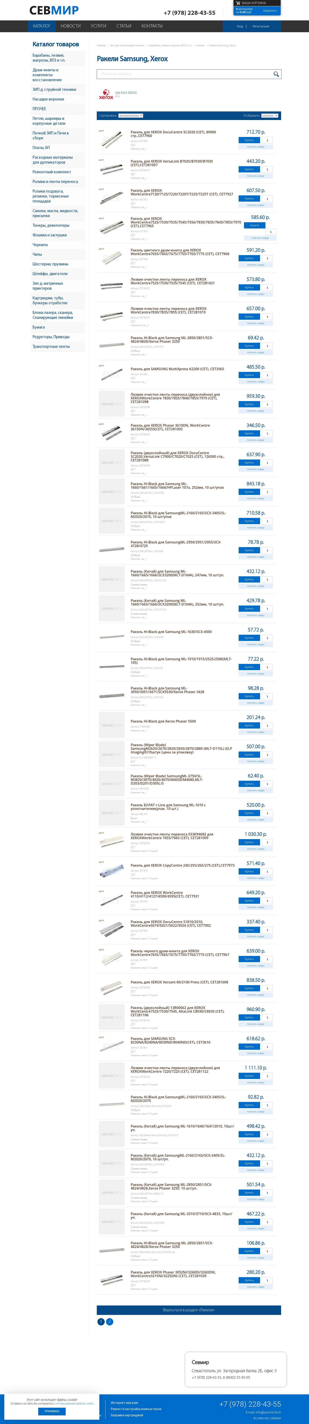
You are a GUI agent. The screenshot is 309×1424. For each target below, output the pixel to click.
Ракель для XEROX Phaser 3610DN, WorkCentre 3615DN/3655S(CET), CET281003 (170, 427)
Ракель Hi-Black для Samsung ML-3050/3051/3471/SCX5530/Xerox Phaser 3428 (167, 690)
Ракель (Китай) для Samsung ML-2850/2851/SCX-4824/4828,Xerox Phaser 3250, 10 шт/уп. (171, 1186)
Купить (249, 140)
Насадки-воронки (48, 99)
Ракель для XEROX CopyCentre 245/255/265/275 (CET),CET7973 (183, 865)
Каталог (41, 26)
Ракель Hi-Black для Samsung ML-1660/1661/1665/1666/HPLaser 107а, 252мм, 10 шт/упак (177, 485)
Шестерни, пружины (50, 264)
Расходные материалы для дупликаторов (53, 160)
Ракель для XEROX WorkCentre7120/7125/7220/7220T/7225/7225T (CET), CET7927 (182, 192)
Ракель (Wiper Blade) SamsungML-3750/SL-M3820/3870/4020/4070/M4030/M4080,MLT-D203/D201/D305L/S (167, 780)
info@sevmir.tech (268, 1412)
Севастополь (204, 1371)
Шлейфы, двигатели (50, 274)
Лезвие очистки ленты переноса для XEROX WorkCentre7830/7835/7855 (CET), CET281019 (168, 310)
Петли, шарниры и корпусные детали (49, 121)
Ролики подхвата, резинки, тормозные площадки (51, 197)
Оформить (270, 10)
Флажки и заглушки (50, 235)
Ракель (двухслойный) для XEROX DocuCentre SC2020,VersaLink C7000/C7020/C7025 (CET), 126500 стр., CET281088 (177, 456)
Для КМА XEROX (126, 94)
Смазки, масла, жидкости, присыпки (55, 213)
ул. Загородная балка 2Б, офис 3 (247, 1371)
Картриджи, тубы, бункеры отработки (50, 300)
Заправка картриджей (127, 1415)
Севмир (275, 1418)
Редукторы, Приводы (51, 337)
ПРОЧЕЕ (39, 109)
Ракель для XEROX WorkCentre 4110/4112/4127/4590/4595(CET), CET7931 (165, 894)
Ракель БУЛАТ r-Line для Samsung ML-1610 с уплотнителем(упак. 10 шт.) (168, 807)
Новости (71, 26)
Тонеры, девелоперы (51, 226)
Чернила (40, 245)
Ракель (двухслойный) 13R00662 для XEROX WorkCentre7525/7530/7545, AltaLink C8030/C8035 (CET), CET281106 (177, 1011)
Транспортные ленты (51, 347)
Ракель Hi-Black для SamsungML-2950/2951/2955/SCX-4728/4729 (176, 544)
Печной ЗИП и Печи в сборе (51, 135)
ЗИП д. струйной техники (54, 90)
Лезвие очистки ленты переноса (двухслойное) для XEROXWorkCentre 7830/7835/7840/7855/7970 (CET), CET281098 (175, 398)
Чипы (37, 255)
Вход (240, 26)
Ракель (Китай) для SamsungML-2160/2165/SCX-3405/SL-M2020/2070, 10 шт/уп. (178, 1157)
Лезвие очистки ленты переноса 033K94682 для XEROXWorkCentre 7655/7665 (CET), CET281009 (172, 836)
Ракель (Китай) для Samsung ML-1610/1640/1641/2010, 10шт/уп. (182, 1128)
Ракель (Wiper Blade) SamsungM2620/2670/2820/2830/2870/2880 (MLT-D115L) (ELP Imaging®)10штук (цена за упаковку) (181, 748)
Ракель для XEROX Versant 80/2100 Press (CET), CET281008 (179, 982)
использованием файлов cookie (74, 1403)
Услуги (98, 26)
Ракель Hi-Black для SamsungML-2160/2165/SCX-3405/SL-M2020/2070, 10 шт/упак (178, 515)
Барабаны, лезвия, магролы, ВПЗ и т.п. (49, 58)
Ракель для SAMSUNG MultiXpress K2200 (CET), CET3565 (177, 369)
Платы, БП (41, 148)
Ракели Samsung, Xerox (222, 45)
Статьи (124, 26)
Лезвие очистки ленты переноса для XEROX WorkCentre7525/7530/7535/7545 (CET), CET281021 (173, 281)
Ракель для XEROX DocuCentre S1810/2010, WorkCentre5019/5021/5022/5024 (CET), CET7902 (171, 923)
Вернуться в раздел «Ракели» (189, 1310)
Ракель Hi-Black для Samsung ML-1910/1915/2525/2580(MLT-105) (181, 661)
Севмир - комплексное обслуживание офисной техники (63, 10)
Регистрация (261, 26)
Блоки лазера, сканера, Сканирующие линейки (53, 315)
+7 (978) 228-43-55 (189, 13)
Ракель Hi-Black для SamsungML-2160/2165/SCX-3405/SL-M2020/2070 (178, 1099)
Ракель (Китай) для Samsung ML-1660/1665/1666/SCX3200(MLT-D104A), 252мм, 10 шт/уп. (177, 602)
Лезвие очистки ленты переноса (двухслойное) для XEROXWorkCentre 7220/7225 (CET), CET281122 (175, 1069)
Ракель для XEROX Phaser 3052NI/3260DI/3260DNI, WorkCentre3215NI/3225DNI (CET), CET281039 (173, 1274)
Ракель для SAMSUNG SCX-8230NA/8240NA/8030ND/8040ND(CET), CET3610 (170, 1040)
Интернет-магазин (124, 1403)
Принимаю (52, 1411)
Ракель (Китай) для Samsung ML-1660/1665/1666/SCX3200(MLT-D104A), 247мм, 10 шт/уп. (177, 573)
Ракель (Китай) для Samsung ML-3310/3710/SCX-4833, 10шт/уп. (181, 1215)
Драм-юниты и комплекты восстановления (47, 75)
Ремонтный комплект (52, 172)
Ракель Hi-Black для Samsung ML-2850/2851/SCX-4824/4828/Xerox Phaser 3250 (172, 339)
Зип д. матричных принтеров (48, 286)
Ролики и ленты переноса (55, 182)
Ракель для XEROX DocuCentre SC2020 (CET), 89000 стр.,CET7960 (173, 134)
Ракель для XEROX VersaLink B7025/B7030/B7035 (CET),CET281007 (172, 163)
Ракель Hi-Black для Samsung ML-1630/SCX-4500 (171, 631)
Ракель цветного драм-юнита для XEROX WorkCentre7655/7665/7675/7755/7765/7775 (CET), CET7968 (180, 252)
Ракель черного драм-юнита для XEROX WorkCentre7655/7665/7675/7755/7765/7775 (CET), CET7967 (180, 953)
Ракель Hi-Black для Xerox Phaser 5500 (163, 721)
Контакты (152, 26)
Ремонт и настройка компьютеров (136, 1409)
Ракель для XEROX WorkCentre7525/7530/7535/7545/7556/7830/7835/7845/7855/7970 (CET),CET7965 (186, 222)
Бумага (39, 328)
